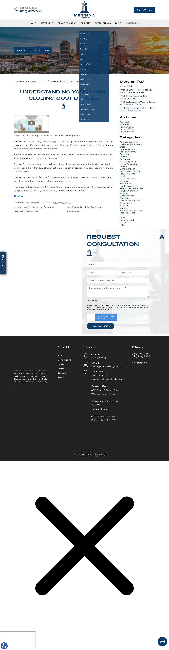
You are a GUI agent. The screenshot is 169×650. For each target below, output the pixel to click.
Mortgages (125, 181)
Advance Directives (129, 142)
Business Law (64, 368)
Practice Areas (67, 23)
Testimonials (103, 23)
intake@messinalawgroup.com (107, 366)
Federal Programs (128, 152)
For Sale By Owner (128, 161)
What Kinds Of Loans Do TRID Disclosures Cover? (134, 97)
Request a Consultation (33, 50)
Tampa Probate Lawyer (25, 81)
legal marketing (93, 455)
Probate (123, 193)
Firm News (125, 159)
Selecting (124, 205)
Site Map (61, 377)
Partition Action (127, 186)
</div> (18, 640)
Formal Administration (130, 164)
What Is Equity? (127, 86)
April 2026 (124, 122)
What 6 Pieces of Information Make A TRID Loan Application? (137, 109)
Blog (118, 23)
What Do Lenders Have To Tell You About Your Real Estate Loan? (136, 91)
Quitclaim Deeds (127, 196)
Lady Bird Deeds (127, 174)
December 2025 (127, 132)
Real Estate (125, 198)
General (123, 166)
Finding (123, 157)
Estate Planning (127, 149)
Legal (122, 176)
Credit (122, 147)
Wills (122, 225)
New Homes (125, 183)
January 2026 (126, 129)
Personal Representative (131, 188)
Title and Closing (127, 213)
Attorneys (47, 23)
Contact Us (144, 10)
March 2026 (125, 124)
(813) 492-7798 (31, 11)
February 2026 (127, 127)
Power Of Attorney (129, 191)
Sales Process (126, 203)
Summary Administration (131, 210)
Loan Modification (128, 179)
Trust (122, 218)
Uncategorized (127, 220)
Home (33, 23)
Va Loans (124, 223)
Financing (124, 154)
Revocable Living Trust (130, 201)
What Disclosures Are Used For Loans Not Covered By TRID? (137, 103)
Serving (85, 23)
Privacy (99, 318)
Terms (103, 318)
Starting (123, 208)
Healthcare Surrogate (130, 171)
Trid (45, 81)
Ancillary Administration (131, 144)
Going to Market (127, 169)
